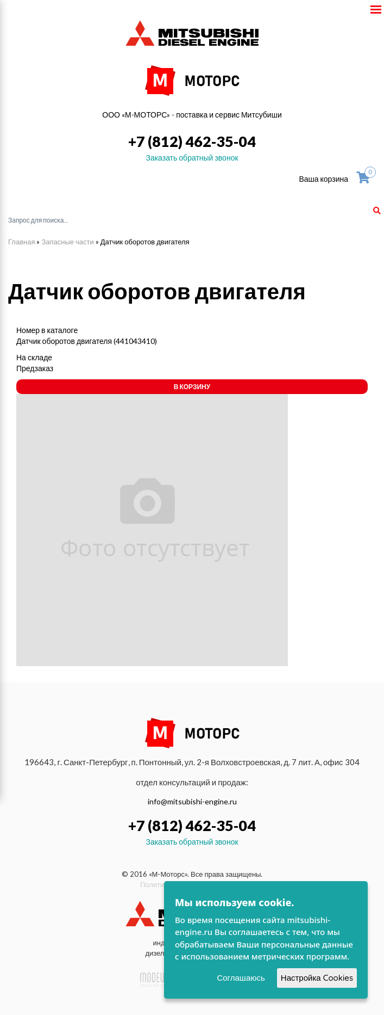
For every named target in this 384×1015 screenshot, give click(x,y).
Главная (21, 241)
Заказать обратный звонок (192, 157)
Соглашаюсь (241, 978)
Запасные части (67, 241)
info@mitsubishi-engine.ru (192, 801)
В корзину (192, 387)
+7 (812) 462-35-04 (192, 141)
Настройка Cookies (317, 978)
